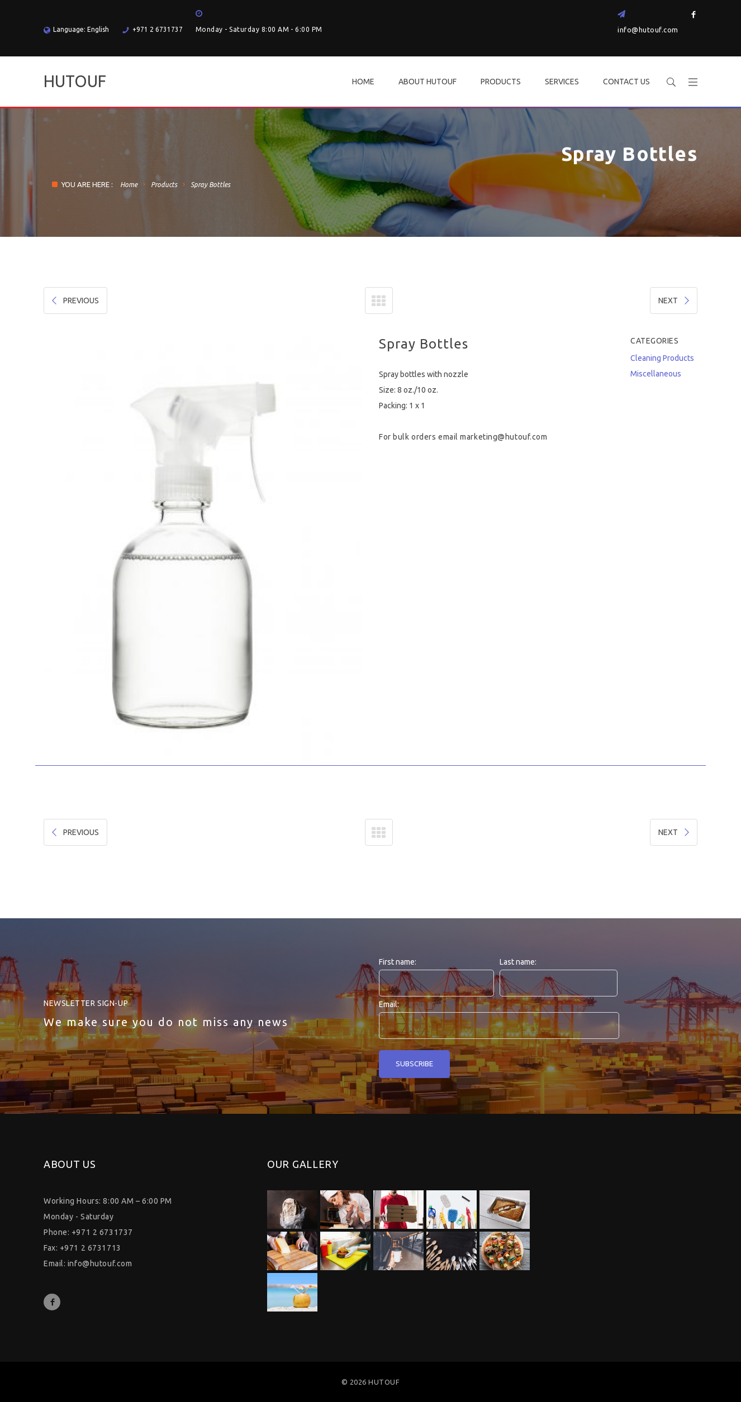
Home (128, 184)
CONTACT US (626, 81)
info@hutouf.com (648, 30)
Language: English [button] (76, 29)
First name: (397, 961)
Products (164, 184)
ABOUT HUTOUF (427, 81)
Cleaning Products (662, 358)
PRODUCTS (501, 81)
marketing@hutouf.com (503, 436)
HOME (363, 81)
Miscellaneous (655, 373)
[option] (203, 550)
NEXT (674, 300)
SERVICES (562, 81)
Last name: (518, 961)
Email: (389, 1004)
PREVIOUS (74, 300)
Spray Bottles (210, 184)
